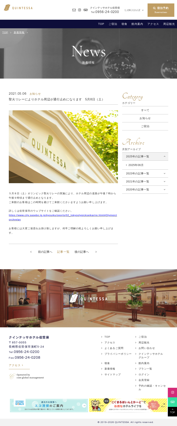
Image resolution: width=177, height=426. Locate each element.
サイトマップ (113, 374)
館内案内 (137, 23)
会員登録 (144, 380)
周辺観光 (169, 23)
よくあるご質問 (114, 348)
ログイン (144, 374)
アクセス (153, 23)
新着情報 (110, 368)
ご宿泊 (113, 23)
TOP (101, 23)
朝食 (124, 23)
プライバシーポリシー (118, 353)
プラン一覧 (145, 368)
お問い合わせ (147, 348)
